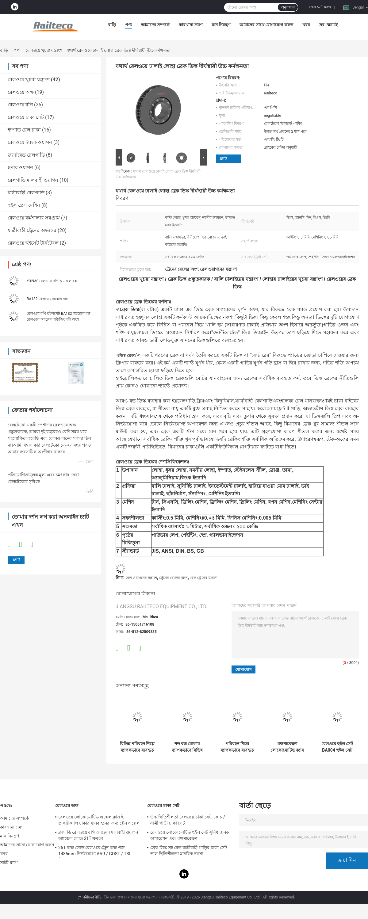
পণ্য (128, 24)
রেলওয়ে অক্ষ (21, 92)
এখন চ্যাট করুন (320, 7)
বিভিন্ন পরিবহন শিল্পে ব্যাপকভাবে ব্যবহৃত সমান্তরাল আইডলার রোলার (137, 747)
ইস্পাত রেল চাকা (24, 130)
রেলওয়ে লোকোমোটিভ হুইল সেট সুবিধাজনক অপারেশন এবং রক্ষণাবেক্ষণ (189, 835)
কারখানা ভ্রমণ (190, 24)
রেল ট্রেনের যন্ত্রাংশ (203, 578)
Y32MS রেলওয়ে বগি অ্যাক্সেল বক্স (52, 281)
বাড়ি (112, 24)
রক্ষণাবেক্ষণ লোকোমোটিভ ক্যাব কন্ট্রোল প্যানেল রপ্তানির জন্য (287, 747)
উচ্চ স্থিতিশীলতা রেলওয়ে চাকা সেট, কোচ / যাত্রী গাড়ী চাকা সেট (187, 820)
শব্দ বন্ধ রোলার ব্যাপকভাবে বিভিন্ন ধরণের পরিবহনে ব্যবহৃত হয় (187, 747)
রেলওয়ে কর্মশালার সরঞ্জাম (34, 218)
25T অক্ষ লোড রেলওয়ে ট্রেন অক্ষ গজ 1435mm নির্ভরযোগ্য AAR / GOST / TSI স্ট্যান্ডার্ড (94, 851)
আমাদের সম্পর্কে (155, 24)
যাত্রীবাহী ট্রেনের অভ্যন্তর (32, 230)
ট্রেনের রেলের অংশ (173, 578)
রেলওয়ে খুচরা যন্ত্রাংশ (43, 50)
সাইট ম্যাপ (9, 862)
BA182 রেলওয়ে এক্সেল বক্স (47, 299)
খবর (306, 24)
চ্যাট (223, 158)
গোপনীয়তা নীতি (90, 897)
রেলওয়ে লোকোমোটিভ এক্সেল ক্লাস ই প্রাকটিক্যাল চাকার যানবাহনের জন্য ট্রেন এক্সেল (99, 820)
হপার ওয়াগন (20, 167)
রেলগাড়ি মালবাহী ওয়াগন (33, 180)
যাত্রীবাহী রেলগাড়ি (26, 193)
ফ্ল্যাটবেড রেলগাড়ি (26, 155)
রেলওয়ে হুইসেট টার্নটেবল (33, 243)
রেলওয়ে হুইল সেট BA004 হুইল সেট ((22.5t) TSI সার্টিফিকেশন (337, 747)
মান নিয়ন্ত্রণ (221, 24)
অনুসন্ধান (288, 7)
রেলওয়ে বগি (20, 105)
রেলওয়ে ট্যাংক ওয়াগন (30, 142)
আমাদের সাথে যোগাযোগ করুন (266, 24)
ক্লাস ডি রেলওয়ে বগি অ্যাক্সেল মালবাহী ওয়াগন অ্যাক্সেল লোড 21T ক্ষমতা (98, 835)
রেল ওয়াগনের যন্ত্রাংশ (141, 578)
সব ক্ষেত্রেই (328, 24)
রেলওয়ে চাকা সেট (26, 117)
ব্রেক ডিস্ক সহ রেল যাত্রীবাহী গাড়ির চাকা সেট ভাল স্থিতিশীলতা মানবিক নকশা (188, 850)
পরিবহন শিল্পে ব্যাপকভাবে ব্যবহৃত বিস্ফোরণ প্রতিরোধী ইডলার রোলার (237, 747)
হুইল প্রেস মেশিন (24, 205)
